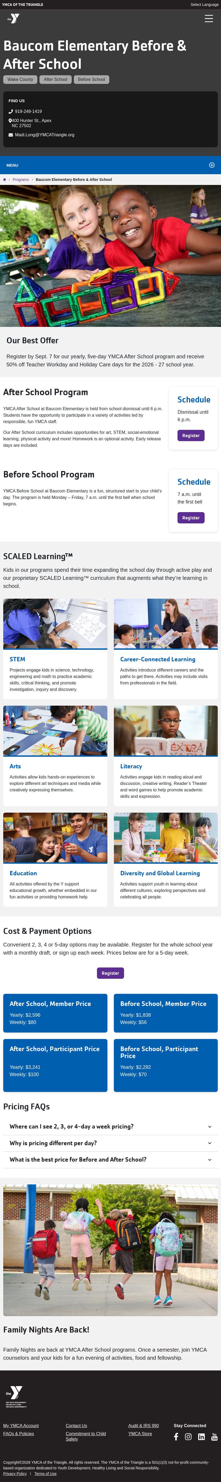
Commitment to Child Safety (86, 1436)
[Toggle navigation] (209, 18)
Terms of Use (45, 1474)
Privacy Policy (15, 1474)
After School (55, 79)
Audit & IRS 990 (143, 1425)
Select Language (205, 4)
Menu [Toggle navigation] (110, 165)
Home (6, 179)
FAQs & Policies (18, 1433)
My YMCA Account (21, 1425)
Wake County (20, 79)
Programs (21, 179)
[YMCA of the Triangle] (14, 18)
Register (191, 435)
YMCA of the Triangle (22, 4)
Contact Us (76, 1425)
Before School (91, 79)
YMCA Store (140, 1433)
